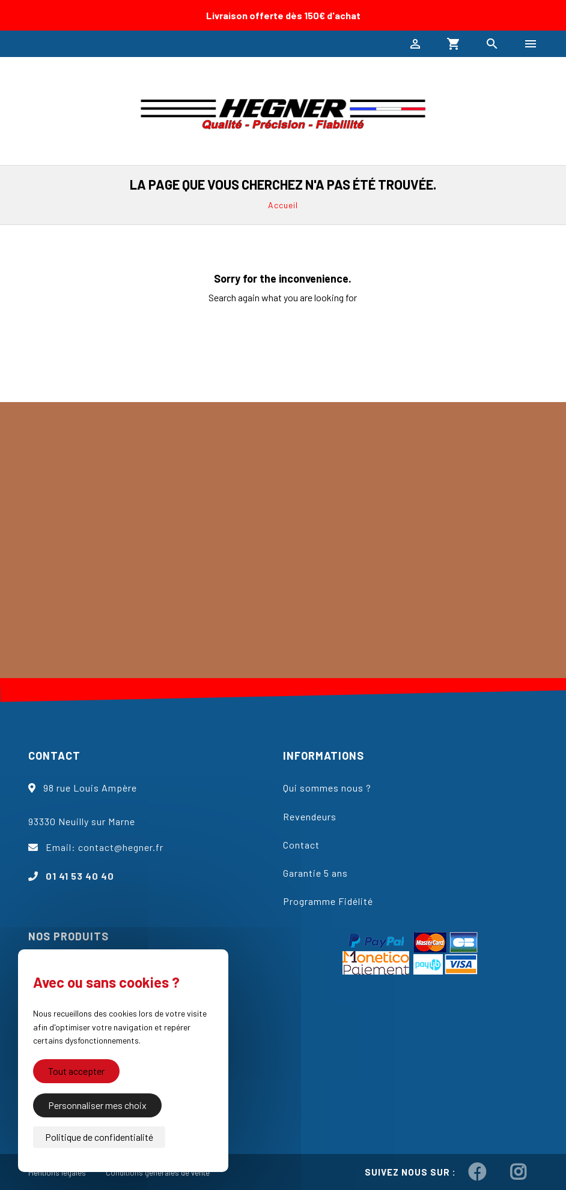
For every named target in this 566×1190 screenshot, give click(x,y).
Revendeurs (309, 816)
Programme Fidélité (328, 901)
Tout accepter (76, 1075)
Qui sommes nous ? (327, 787)
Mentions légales (57, 1172)
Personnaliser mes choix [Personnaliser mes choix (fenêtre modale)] (97, 1105)
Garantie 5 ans (315, 873)
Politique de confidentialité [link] (99, 1137)
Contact (301, 844)
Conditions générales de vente (158, 1172)
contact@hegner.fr (120, 847)
